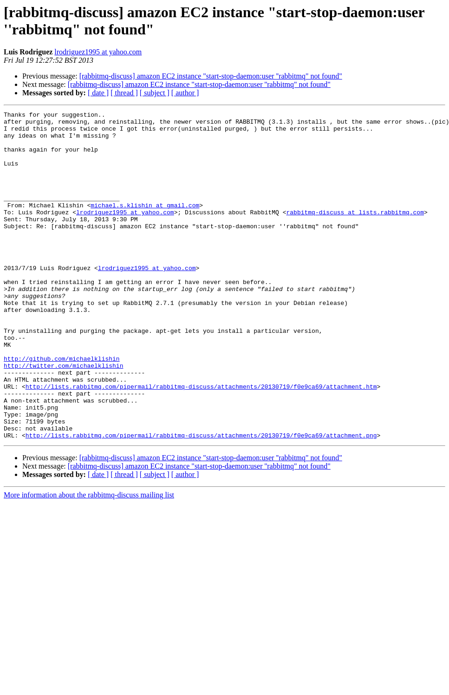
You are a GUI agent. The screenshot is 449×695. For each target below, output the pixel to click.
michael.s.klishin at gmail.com (145, 224)
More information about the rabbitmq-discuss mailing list (89, 560)
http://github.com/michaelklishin (62, 408)
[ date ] (98, 93)
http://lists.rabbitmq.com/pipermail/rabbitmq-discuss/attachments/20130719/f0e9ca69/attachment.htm (201, 442)
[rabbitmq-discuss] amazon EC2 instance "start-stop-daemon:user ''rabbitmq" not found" (210, 76)
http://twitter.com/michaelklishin (63, 417)
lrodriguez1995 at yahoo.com (98, 52)
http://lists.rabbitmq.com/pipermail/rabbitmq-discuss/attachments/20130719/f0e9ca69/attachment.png (201, 500)
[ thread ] (124, 93)
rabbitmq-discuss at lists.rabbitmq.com (354, 233)
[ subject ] (154, 93)
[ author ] (185, 93)
